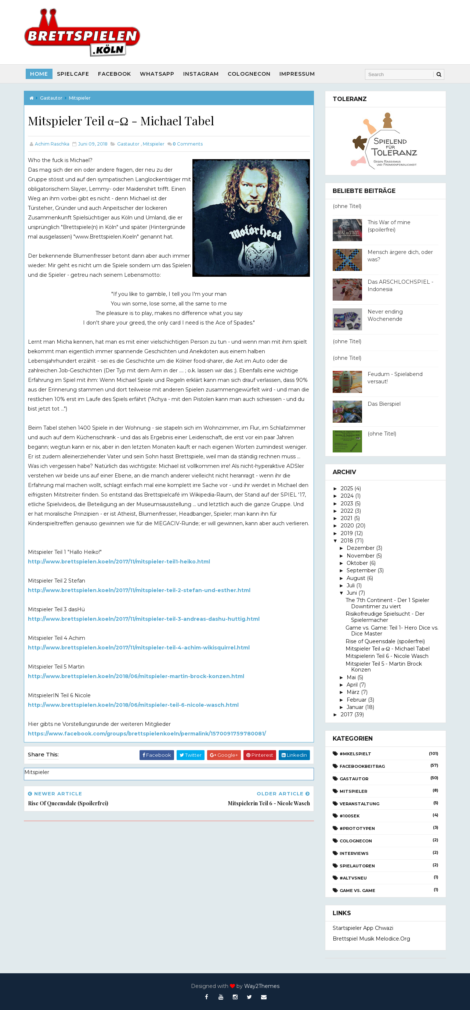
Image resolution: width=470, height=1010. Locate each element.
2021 (346, 518)
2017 (347, 714)
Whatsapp (157, 74)
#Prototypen (357, 828)
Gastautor (51, 98)
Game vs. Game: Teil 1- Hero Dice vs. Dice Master (392, 630)
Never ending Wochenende (385, 315)
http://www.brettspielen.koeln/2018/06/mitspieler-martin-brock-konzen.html (136, 676)
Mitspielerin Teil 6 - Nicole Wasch (387, 656)
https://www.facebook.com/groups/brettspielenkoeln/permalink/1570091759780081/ (147, 733)
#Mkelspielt (355, 753)
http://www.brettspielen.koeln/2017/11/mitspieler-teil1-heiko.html (119, 561)
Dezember (361, 548)
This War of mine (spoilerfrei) (389, 226)
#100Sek (349, 816)
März (353, 692)
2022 (347, 511)
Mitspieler (80, 98)
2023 (347, 503)
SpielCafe (73, 74)
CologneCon (249, 74)
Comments (188, 144)
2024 (347, 496)
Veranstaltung (359, 803)
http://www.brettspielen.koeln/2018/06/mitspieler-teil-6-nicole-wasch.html (133, 705)
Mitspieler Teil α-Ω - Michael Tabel (388, 648)
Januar (355, 707)
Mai (351, 677)
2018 (347, 540)
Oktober (357, 563)
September (361, 570)
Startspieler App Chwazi (363, 928)
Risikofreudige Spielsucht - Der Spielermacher (385, 616)
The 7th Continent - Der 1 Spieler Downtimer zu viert (387, 603)
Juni (352, 593)
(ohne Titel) (347, 206)
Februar (356, 699)
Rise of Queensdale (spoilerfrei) (385, 641)
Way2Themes (261, 986)
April (352, 684)
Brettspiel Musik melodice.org (371, 938)
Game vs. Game (357, 890)
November (361, 555)
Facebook (114, 74)
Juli (351, 585)
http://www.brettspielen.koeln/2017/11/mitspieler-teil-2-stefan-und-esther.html (139, 590)
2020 (347, 525)
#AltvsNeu (353, 878)
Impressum (297, 74)
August (356, 578)
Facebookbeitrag (362, 766)
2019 (347, 533)
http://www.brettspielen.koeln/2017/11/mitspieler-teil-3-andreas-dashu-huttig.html (144, 619)
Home (39, 74)
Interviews (354, 853)
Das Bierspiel (384, 404)
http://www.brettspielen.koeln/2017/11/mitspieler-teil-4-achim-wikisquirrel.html (139, 647)
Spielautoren (357, 865)
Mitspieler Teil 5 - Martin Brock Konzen (384, 666)
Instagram (201, 74)
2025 (347, 488)
